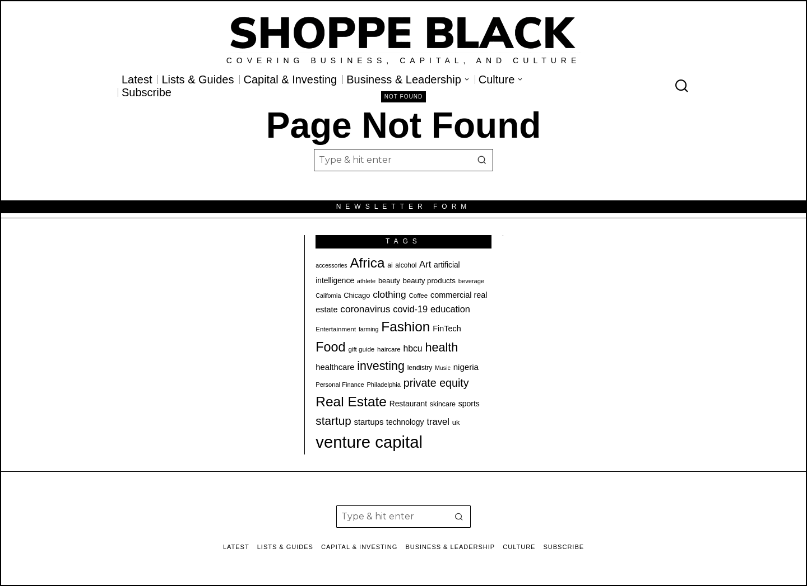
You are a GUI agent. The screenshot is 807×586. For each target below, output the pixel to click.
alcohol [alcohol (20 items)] (405, 265)
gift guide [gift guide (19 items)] (361, 349)
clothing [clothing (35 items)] (389, 294)
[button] (482, 160)
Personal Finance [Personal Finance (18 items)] (340, 384)
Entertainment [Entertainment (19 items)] (336, 329)
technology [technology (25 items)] (405, 422)
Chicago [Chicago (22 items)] (357, 295)
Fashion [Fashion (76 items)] (405, 326)
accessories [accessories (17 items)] (331, 265)
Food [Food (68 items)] (330, 347)
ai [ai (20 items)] (389, 265)
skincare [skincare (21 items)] (443, 404)
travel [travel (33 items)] (437, 421)
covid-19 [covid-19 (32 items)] (410, 309)
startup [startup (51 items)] (333, 420)
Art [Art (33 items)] (425, 264)
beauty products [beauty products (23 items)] (429, 280)
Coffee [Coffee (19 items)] (418, 295)
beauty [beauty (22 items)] (389, 280)
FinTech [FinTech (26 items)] (447, 328)
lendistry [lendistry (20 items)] (420, 368)
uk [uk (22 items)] (456, 422)
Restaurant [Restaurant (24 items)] (408, 404)
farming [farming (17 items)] (369, 329)
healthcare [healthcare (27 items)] (335, 367)
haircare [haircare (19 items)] (389, 349)
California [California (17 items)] (328, 295)
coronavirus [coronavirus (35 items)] (365, 309)
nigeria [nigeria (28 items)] (466, 367)
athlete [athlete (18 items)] (366, 281)
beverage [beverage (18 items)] (471, 281)
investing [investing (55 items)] (381, 366)
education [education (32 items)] (450, 309)
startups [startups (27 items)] (369, 422)
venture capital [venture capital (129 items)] (369, 442)
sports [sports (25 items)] (469, 403)
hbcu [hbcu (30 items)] (413, 348)
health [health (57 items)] (441, 347)
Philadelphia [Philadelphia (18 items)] (383, 384)
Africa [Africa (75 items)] (367, 262)
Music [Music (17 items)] (443, 367)
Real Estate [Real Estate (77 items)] (351, 401)
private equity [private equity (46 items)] (436, 383)
